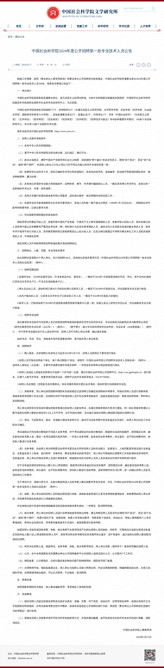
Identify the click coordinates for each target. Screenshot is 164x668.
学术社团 (124, 26)
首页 (18, 26)
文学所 (40, 26)
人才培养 (145, 26)
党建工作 (82, 26)
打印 (68, 65)
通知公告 (20, 36)
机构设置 (61, 26)
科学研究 (103, 26)
